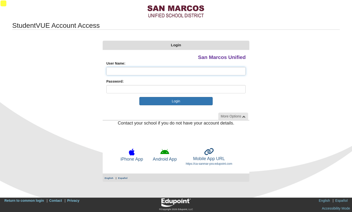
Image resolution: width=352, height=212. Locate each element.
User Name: (115, 63)
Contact (55, 200)
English (109, 178)
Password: (115, 81)
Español (122, 178)
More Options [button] (233, 116)
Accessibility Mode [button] (336, 208)
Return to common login (24, 200)
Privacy (73, 200)
